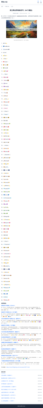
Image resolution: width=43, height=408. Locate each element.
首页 (2, 6)
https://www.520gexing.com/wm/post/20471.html (18, 367)
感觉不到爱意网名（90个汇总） (8, 398)
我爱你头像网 (20, 406)
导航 (38, 2)
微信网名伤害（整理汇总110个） (8, 378)
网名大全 (7, 6)
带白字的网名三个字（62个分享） (9, 389)
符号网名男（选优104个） (7, 383)
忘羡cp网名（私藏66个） (7, 375)
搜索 (41, 2)
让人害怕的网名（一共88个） (8, 400)
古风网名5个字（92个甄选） (7, 381)
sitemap (23, 406)
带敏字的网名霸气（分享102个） (8, 395)
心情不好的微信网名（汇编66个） (9, 386)
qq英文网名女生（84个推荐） (8, 392)
